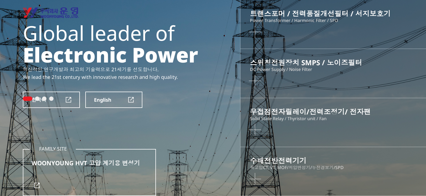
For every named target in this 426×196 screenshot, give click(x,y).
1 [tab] (27, 99)
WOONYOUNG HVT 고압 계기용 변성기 (86, 173)
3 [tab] (44, 99)
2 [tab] (37, 99)
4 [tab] (51, 99)
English (114, 100)
